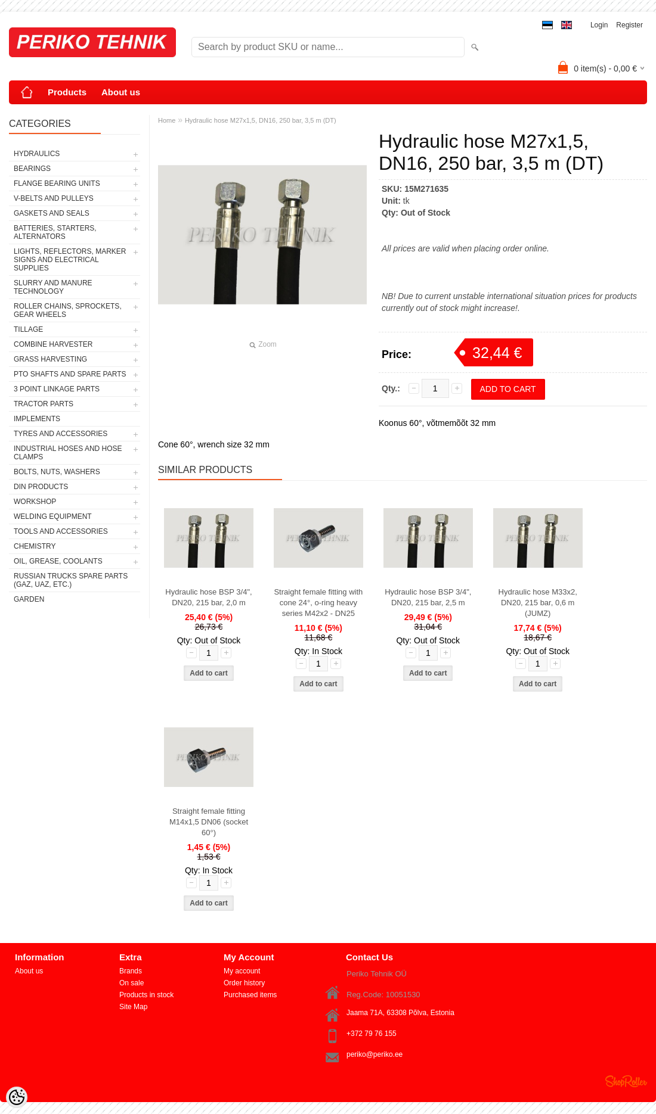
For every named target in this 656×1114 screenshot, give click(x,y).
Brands (130, 971)
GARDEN (29, 599)
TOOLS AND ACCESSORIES (61, 531)
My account (242, 971)
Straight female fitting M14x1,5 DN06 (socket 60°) (208, 822)
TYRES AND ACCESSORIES (60, 434)
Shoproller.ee (626, 1081)
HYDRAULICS (37, 154)
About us (120, 92)
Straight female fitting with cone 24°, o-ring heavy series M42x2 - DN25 (318, 602)
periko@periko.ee (374, 1054)
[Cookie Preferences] (16, 1097)
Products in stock (146, 995)
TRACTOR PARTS (43, 404)
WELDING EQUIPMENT (53, 516)
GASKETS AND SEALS (51, 213)
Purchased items (250, 995)
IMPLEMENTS (37, 419)
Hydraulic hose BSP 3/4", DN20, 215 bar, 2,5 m (428, 597)
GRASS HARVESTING (50, 359)
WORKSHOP (35, 501)
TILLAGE (28, 329)
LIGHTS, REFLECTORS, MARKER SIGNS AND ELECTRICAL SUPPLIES (70, 259)
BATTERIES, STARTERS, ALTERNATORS (55, 232)
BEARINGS (32, 168)
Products (67, 92)
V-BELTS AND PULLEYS (54, 198)
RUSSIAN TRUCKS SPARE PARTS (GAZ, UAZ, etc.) (71, 580)
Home (166, 120)
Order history (244, 983)
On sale (131, 983)
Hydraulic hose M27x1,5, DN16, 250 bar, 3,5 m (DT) (260, 120)
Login (599, 25)
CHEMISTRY (34, 546)
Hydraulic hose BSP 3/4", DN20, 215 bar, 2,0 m (208, 597)
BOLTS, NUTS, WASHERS (57, 472)
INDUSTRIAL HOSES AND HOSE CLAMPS (68, 452)
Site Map (133, 1007)
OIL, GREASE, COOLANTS (58, 561)
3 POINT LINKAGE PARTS (57, 389)
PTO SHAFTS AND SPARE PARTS (70, 374)
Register (629, 25)
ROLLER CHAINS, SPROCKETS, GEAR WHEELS (68, 310)
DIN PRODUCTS (41, 487)
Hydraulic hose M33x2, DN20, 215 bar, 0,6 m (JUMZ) (538, 602)
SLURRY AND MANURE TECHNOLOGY (53, 287)
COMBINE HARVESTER (53, 344)
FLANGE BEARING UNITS (57, 183)
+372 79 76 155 (371, 1033)
